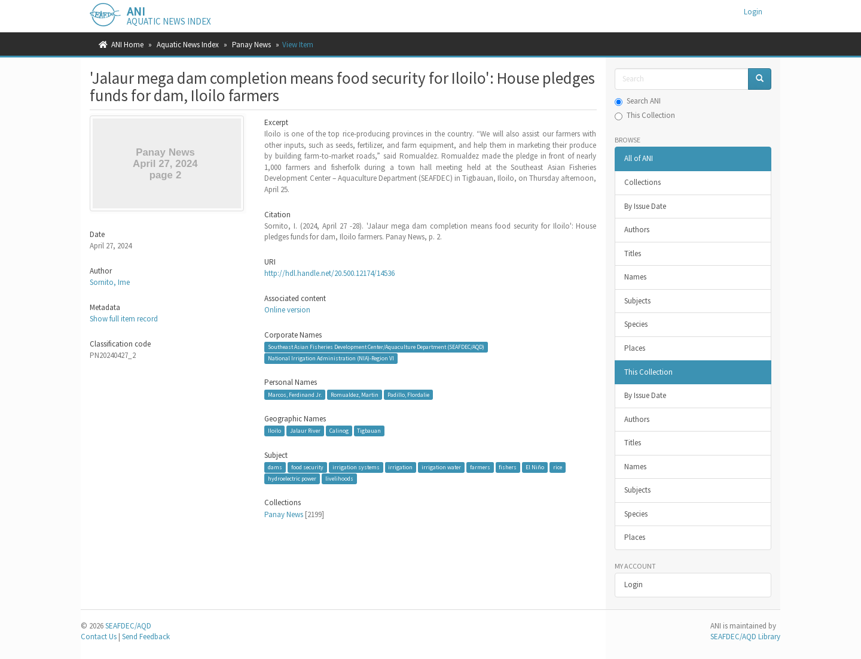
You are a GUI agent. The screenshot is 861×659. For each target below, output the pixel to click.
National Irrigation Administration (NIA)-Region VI (331, 358)
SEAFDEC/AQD (128, 626)
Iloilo (274, 431)
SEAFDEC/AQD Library (745, 636)
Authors (636, 229)
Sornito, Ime (110, 282)
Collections (642, 182)
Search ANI (638, 101)
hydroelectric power (292, 478)
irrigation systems (356, 467)
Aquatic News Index (188, 45)
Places (634, 348)
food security (307, 467)
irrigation (400, 467)
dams (275, 467)
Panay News (251, 45)
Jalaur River (305, 431)
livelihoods (339, 478)
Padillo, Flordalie (408, 394)
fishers (508, 467)
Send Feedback (146, 636)
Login (633, 584)
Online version (287, 310)
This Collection (645, 115)
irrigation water (441, 467)
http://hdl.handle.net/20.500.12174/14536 (329, 273)
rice (557, 467)
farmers (480, 467)
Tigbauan (369, 431)
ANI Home (127, 45)
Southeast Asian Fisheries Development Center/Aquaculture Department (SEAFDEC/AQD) (376, 347)
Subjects (637, 301)
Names (635, 277)
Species (636, 324)
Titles (632, 253)
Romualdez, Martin (354, 394)
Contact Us (99, 636)
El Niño (535, 467)
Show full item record (124, 319)
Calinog (339, 431)
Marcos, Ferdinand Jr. (295, 394)
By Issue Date (645, 206)
